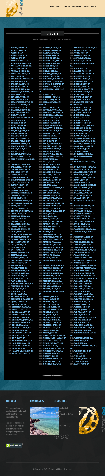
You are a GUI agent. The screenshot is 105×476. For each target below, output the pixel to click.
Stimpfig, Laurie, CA (84, 213)
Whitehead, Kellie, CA (85, 317)
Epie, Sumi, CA (17, 250)
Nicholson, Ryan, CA (53, 348)
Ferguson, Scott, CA (20, 265)
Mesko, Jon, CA (50, 296)
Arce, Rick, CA (17, 76)
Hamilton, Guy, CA (21, 345)
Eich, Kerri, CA (17, 247)
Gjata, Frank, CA (18, 301)
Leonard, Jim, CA (51, 193)
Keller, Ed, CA (50, 136)
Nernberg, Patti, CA (53, 343)
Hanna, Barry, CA (52, 47)
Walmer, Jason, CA (83, 288)
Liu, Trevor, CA (50, 200)
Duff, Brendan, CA (19, 242)
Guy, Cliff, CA (18, 338)
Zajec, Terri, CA (81, 364)
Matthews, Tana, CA (53, 247)
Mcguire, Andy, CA (52, 270)
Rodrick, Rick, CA (82, 128)
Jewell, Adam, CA (51, 117)
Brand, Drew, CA (18, 133)
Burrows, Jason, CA (20, 154)
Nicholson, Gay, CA (53, 351)
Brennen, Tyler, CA (20, 143)
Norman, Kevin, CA (52, 358)
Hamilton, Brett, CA (21, 348)
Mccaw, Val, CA (51, 257)
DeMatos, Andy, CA (20, 216)
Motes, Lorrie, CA (52, 320)
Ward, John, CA (82, 291)
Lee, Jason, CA (50, 185)
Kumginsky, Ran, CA (53, 156)
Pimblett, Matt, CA (83, 81)
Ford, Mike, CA (17, 291)
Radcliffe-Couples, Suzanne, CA (81, 103)
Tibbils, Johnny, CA (83, 242)
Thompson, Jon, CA (83, 237)
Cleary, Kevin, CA (19, 185)
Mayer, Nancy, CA (52, 252)
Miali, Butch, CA (51, 299)
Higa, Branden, (50, 68)
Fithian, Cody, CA (19, 278)
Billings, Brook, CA (20, 110)
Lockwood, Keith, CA (53, 203)
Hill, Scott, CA (50, 71)
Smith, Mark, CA (82, 182)
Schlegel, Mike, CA (83, 154)
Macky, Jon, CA (50, 224)
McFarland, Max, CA (53, 265)
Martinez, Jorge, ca (53, 239)
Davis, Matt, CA (18, 205)
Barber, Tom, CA (18, 81)
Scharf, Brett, (81, 151)
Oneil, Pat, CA (81, 53)
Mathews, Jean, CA (52, 244)
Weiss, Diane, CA (82, 304)
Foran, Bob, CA (18, 288)
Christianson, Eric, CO (22, 180)
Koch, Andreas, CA (52, 143)
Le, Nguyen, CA (50, 177)
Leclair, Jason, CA (52, 180)
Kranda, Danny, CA (52, 154)
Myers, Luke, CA (51, 330)
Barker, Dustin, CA (20, 89)
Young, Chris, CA (82, 358)
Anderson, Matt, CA (20, 63)
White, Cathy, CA (82, 312)
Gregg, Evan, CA (19, 325)
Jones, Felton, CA (51, 123)
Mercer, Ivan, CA (51, 288)
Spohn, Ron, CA (82, 190)
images (86, 6)
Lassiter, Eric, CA (51, 174)
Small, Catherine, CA (85, 177)
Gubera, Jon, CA (19, 330)
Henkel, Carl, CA (51, 63)
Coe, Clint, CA (17, 187)
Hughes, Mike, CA (51, 86)
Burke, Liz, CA (17, 151)
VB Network (76, 6)
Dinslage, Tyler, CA (20, 229)
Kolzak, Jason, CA (52, 146)
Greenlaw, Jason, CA (22, 320)
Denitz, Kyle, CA (18, 218)
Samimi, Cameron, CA (85, 143)
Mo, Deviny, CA (50, 314)
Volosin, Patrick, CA (84, 275)
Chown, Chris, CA (19, 177)
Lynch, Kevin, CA (51, 218)
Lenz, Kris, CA (49, 190)
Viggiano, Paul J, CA (84, 273)
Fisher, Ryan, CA (18, 275)
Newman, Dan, (50, 345)
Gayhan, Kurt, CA (19, 296)
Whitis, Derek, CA (82, 320)
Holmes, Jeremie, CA (53, 81)
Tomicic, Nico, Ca (83, 244)
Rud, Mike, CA (80, 133)
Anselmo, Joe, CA (18, 68)
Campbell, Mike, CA (20, 164)
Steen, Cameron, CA (84, 205)
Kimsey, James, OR (52, 138)
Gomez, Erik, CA (19, 309)
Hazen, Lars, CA (51, 53)
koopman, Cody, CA (53, 148)
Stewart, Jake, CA (83, 211)
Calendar (66, 6)
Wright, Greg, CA (82, 351)
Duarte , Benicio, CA (20, 239)
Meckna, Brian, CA (52, 281)
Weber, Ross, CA (82, 301)
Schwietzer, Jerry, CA (85, 167)
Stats (58, 6)
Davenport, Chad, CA (21, 200)
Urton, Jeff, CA (81, 263)
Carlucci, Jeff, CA (19, 172)
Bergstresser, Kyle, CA (21, 102)
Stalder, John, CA (83, 195)
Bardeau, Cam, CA (19, 86)
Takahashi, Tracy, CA (85, 229)
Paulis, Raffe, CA (82, 71)
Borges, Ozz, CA (18, 123)
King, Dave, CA (50, 141)
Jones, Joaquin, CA (52, 125)
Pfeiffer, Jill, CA (82, 76)
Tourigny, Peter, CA (84, 252)
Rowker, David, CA (83, 130)
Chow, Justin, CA (19, 174)
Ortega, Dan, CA (82, 55)
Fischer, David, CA (19, 273)
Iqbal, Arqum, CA (52, 99)
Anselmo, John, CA (20, 71)
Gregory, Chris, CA (21, 327)
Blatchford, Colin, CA (21, 117)
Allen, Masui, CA (18, 55)
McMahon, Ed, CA (51, 275)
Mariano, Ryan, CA (52, 237)
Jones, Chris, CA (51, 120)
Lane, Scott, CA (50, 169)
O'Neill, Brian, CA (52, 364)
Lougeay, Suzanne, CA (54, 211)
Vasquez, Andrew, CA (85, 268)
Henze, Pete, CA (50, 66)
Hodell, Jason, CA (52, 73)
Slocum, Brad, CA (83, 174)
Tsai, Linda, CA (81, 255)
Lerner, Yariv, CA (51, 195)
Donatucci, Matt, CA (21, 234)
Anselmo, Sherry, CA (20, 66)
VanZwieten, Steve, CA (85, 265)
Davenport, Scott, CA (21, 203)
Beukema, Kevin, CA (20, 104)
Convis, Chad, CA (19, 190)
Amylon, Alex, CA (19, 60)
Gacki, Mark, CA (18, 294)
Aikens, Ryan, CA (18, 47)
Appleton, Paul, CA (20, 73)
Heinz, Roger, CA (51, 58)
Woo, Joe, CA (80, 343)
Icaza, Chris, (49, 94)
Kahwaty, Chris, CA (53, 128)
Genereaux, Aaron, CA (21, 299)
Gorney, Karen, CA (20, 314)
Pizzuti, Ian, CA (81, 86)
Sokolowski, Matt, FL (85, 185)
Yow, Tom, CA (81, 361)
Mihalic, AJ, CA (50, 301)
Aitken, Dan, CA (18, 50)
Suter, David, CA (82, 226)
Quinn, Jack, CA (82, 99)
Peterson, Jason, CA (84, 73)
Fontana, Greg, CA (19, 286)
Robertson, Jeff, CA (84, 125)
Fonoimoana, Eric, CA (21, 283)
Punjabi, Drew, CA (83, 97)
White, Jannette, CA (84, 309)
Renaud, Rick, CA (82, 112)
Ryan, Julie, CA (81, 136)
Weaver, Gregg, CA (83, 299)
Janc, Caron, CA (51, 107)
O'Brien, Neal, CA (51, 361)
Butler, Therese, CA (20, 156)
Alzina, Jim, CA (17, 58)
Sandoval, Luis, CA (83, 146)
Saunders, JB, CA (82, 148)
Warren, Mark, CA (83, 294)
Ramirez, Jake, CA (82, 107)
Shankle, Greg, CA (83, 169)
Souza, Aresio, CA (83, 187)
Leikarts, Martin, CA (53, 187)
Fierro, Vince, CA (18, 268)
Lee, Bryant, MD (51, 182)
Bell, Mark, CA (17, 94)
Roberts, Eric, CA (82, 123)
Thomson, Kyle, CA (83, 239)
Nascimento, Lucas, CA (54, 338)
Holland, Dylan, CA (53, 78)
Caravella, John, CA (20, 167)
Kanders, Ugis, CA (52, 130)
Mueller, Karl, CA (52, 325)
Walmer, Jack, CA (82, 281)
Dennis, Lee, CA (18, 221)
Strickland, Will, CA (84, 218)
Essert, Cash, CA (18, 255)
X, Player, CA (80, 353)
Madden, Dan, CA (51, 226)
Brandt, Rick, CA (18, 136)
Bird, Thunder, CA (19, 112)
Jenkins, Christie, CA (53, 112)
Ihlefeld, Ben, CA (51, 97)
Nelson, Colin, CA (52, 340)
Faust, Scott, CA (18, 263)
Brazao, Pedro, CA (19, 138)
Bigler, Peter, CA (18, 107)
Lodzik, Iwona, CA (52, 205)
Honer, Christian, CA (53, 84)
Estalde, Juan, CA (19, 257)
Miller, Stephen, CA (53, 309)
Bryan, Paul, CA (18, 148)
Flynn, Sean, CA (18, 281)
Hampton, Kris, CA (20, 353)
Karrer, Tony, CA (51, 133)
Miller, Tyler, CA (51, 307)
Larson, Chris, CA (52, 172)
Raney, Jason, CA (82, 110)
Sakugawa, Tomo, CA (85, 141)
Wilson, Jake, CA (82, 330)
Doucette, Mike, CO (20, 237)
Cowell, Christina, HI (21, 193)
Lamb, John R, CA (51, 164)
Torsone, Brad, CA (83, 247)
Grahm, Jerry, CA (20, 317)
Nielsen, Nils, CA (51, 353)
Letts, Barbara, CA (52, 198)
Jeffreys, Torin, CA (52, 110)
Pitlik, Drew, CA (82, 84)
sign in (93, 6)
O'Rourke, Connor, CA (85, 47)
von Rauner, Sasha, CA (85, 278)
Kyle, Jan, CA (49, 161)
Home (52, 6)
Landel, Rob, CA (51, 167)
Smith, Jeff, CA (81, 180)
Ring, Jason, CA (82, 115)
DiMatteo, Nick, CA (20, 224)
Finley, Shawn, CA (19, 270)
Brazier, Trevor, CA (20, 141)
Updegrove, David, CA (85, 260)
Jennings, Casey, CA (53, 115)
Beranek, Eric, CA (19, 99)
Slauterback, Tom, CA (85, 172)
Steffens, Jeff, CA (82, 208)
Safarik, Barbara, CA (85, 138)
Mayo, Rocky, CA (51, 255)
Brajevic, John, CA (19, 130)
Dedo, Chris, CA (18, 213)
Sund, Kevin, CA (82, 224)
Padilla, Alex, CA (82, 60)
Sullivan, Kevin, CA (84, 221)
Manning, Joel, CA (52, 234)
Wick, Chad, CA (81, 322)
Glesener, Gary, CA (21, 307)
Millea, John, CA (51, 304)
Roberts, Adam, (82, 120)
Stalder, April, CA (83, 193)
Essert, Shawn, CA (19, 252)
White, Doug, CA (82, 314)
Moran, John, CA (51, 317)
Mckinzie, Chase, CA (53, 273)
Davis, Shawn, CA (19, 208)
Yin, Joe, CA (79, 356)
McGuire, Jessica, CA (53, 268)
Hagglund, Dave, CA (21, 340)
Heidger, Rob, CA (51, 55)
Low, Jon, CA (49, 213)
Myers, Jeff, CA (50, 333)
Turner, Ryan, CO (83, 257)
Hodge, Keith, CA (51, 76)
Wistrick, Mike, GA (83, 338)
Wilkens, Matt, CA (83, 325)
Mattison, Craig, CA (53, 250)
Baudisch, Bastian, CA (21, 91)
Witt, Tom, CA (81, 340)
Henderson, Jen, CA (52, 60)
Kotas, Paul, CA (51, 151)
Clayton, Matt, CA (19, 182)
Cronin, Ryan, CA (19, 195)
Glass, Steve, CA (18, 304)
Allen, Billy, (16, 53)
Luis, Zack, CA (50, 216)
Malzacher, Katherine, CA (47, 230)
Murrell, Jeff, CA (51, 327)
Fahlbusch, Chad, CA (21, 260)
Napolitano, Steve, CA (54, 335)
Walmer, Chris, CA (83, 283)
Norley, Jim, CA (50, 356)
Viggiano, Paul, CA (83, 270)
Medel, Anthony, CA (53, 283)
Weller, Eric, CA (82, 307)
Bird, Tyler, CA (17, 115)
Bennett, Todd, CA (19, 97)
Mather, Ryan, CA (52, 242)
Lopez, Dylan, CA (51, 208)
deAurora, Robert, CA (21, 211)
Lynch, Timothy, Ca (53, 221)
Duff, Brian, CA (18, 244)
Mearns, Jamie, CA (52, 278)
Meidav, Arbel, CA (52, 286)
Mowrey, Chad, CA (52, 322)
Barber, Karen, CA (19, 84)
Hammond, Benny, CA (22, 351)
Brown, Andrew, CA (20, 146)
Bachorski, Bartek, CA (21, 78)
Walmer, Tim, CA (82, 286)
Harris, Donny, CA (52, 50)
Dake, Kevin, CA (18, 198)
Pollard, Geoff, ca (83, 89)
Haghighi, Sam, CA (20, 343)
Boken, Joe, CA (17, 120)
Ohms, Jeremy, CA (82, 50)
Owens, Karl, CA (82, 58)
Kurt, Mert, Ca (50, 159)
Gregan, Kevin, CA (20, 322)
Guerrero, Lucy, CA (21, 333)
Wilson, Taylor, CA (84, 327)
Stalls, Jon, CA (81, 198)
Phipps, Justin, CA (83, 78)
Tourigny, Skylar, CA (85, 250)
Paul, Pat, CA (80, 68)
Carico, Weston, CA (20, 169)
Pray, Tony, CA (81, 94)
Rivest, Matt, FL (82, 117)
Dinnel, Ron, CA (18, 226)
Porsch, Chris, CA (83, 91)
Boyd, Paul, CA (18, 128)
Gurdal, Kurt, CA (20, 335)
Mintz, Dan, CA (50, 312)
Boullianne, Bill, (19, 125)
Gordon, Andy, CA (20, 312)
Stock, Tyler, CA (82, 216)
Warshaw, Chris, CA (84, 296)
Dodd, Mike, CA (18, 231)
